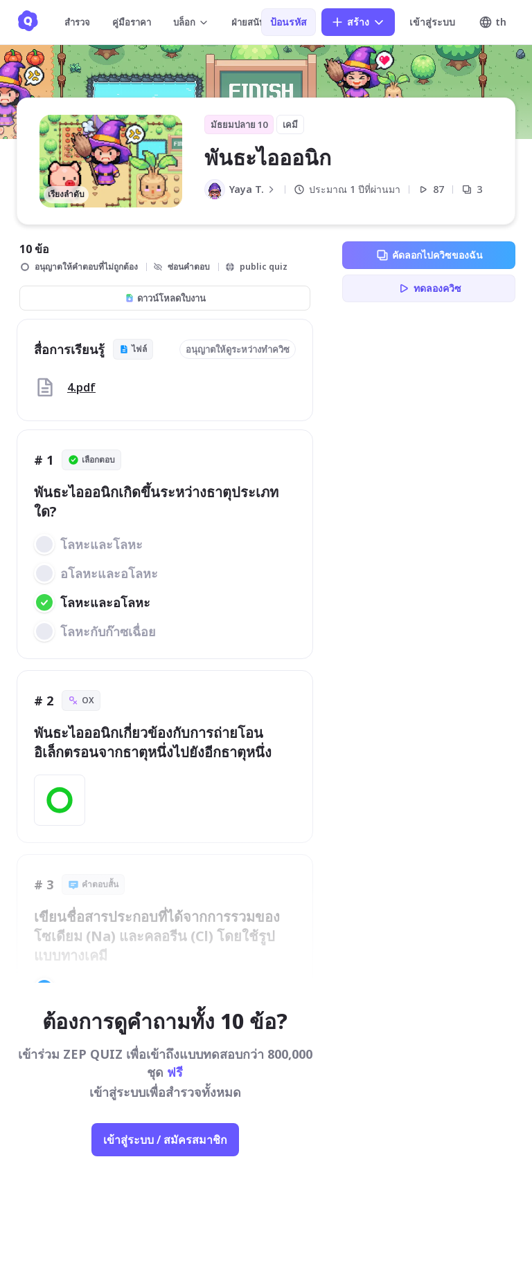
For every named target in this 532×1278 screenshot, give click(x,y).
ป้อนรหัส (288, 21)
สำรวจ (77, 22)
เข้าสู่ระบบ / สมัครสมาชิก (165, 1139)
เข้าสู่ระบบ (432, 21)
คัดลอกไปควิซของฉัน (429, 255)
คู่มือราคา (131, 22)
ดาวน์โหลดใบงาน (165, 298)
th (492, 22)
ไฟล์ (133, 349)
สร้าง (358, 22)
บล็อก (191, 22)
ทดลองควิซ (429, 288)
